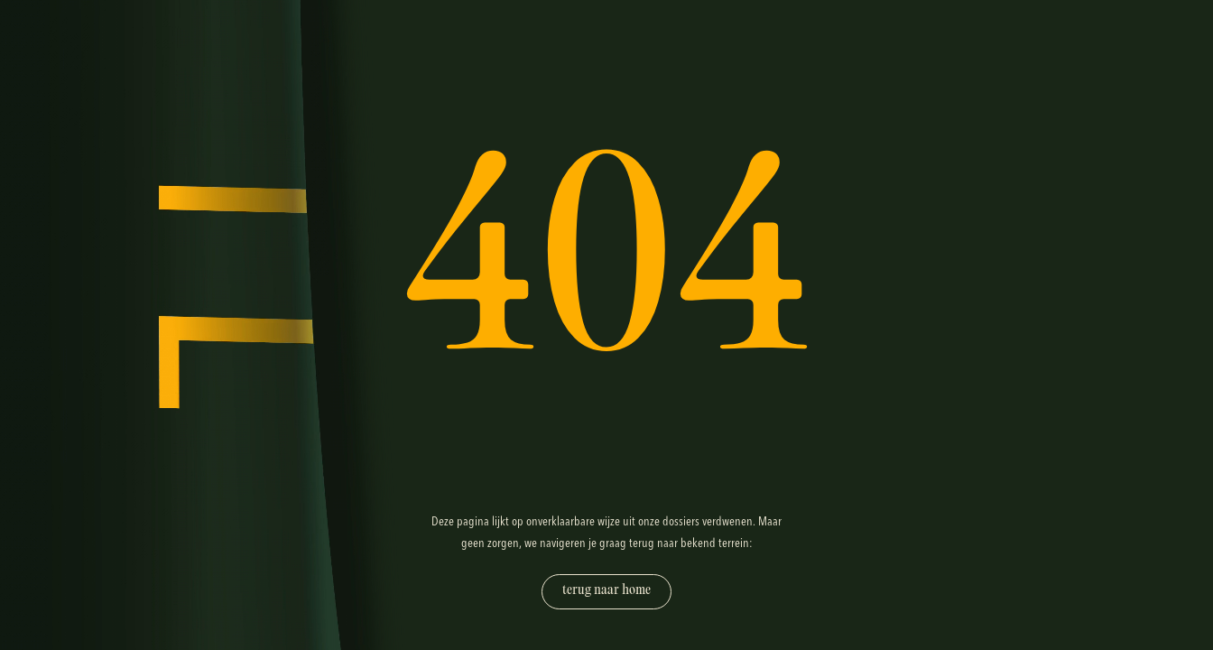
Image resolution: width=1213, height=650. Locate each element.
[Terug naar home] (607, 591)
